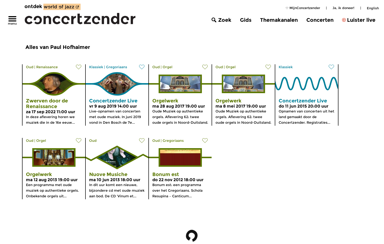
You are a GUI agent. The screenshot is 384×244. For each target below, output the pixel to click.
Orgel (167, 67)
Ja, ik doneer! (343, 8)
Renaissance (47, 67)
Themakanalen (279, 20)
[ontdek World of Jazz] (62, 7)
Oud (29, 67)
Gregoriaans (116, 67)
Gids (246, 20)
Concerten (320, 20)
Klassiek (96, 67)
